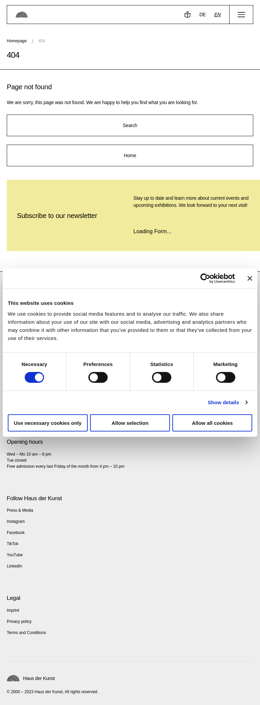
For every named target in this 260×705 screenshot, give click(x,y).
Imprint (13, 610)
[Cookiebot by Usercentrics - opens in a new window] (205, 278)
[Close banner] (249, 278)
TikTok (12, 543)
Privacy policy (19, 621)
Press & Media (20, 510)
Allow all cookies (212, 423)
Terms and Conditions (26, 632)
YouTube (15, 555)
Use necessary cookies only (48, 423)
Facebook (16, 532)
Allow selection (129, 423)
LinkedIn (14, 566)
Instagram (16, 521)
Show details (223, 402)
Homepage (17, 41)
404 (41, 41)
